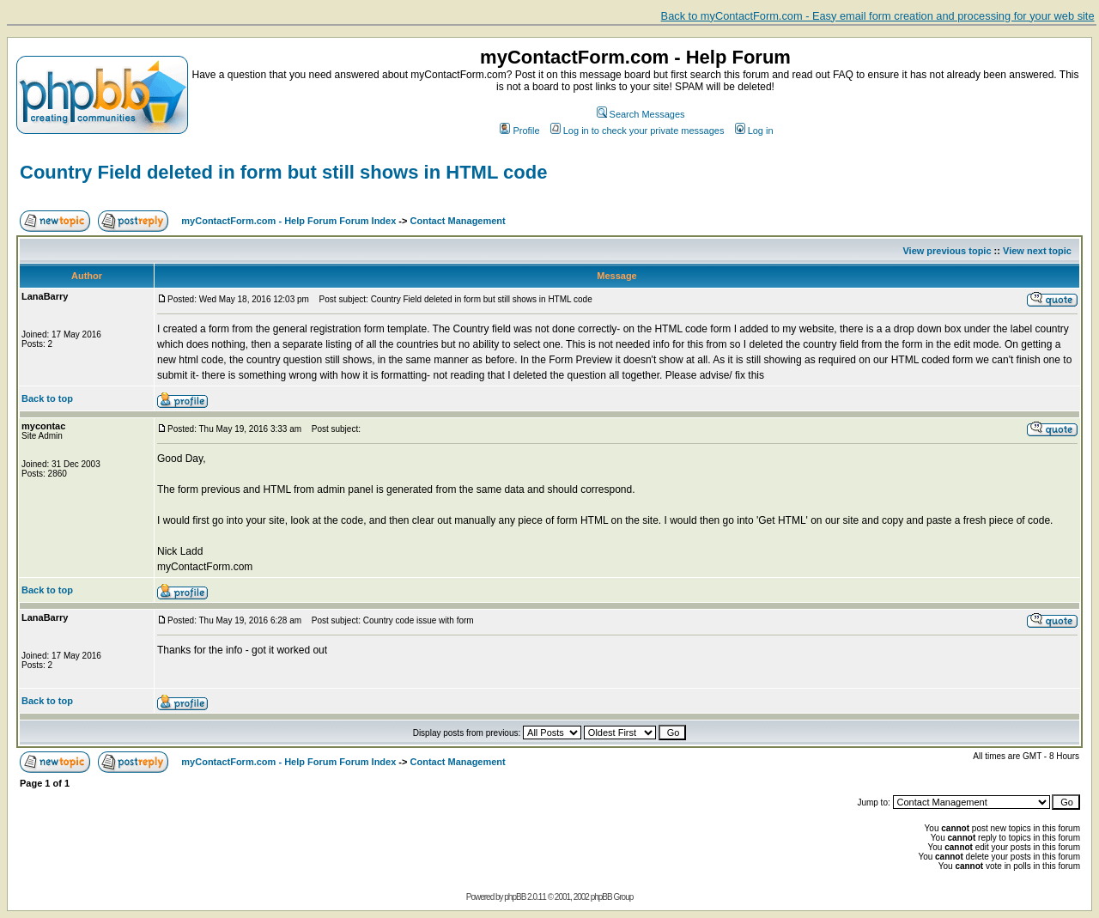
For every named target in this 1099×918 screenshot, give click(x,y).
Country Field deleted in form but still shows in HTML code (283, 172)
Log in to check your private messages (637, 130)
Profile (519, 130)
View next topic (1037, 251)
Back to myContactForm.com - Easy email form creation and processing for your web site (878, 15)
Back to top (47, 398)
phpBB (514, 897)
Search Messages (641, 114)
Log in (754, 130)
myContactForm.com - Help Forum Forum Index (288, 221)
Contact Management (458, 221)
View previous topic (946, 251)
